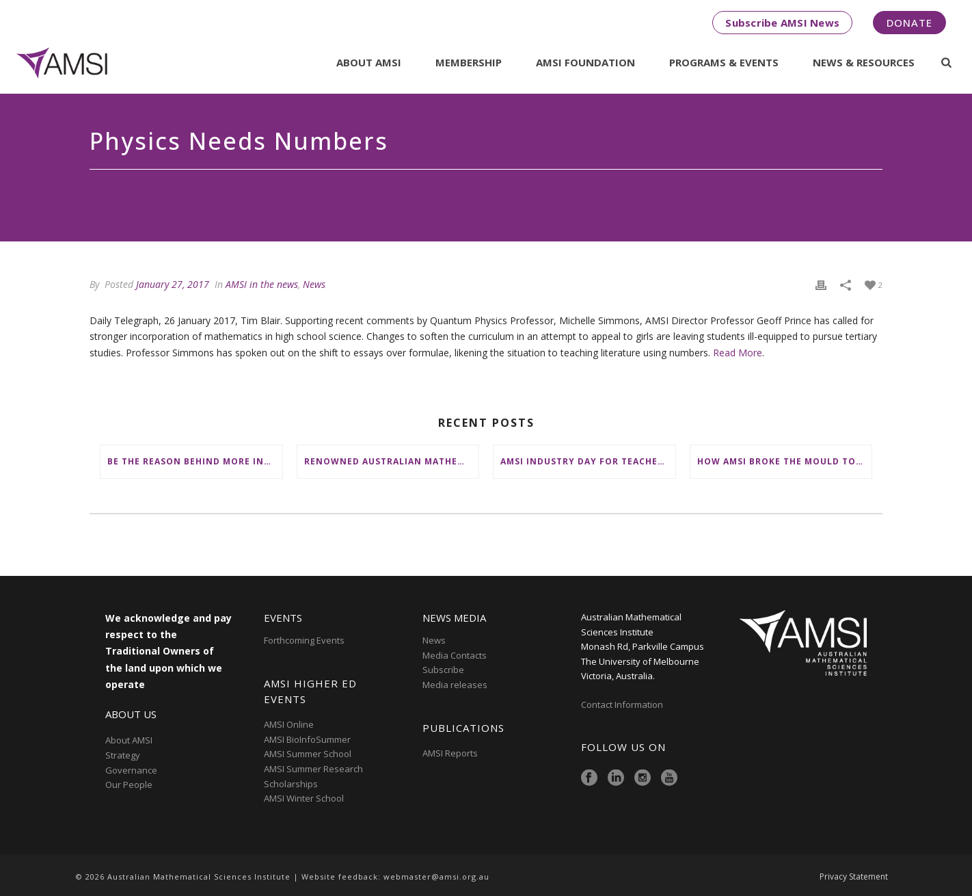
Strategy (122, 755)
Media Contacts (454, 655)
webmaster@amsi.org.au (436, 876)
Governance (131, 770)
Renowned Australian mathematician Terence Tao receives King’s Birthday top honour (391, 461)
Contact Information (623, 704)
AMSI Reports (450, 753)
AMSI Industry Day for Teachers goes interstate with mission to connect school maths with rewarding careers (587, 461)
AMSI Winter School (304, 798)
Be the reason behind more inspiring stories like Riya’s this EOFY (194, 461)
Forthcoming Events (304, 640)
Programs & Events (724, 62)
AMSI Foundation (585, 62)
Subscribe (443, 669)
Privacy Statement (854, 876)
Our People (128, 784)
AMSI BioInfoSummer (307, 739)
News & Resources (864, 62)
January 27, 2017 (172, 284)
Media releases (454, 684)
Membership (468, 62)
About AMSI (368, 62)
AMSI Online (289, 724)
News (314, 284)
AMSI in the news (262, 284)
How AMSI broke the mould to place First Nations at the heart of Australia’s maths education (784, 461)
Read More (737, 352)
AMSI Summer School (307, 754)
